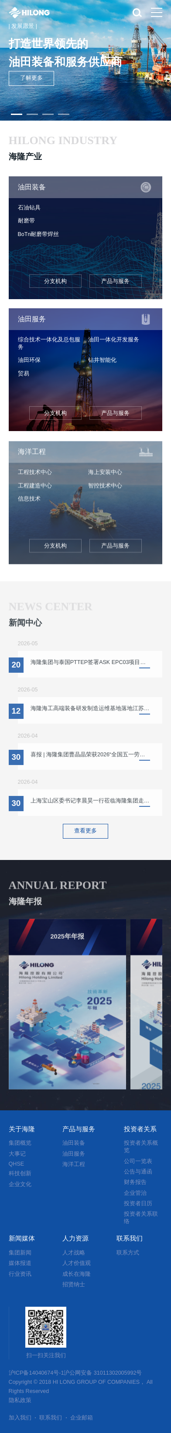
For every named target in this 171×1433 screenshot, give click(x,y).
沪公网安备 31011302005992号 (103, 1373)
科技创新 (20, 1173)
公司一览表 (138, 1161)
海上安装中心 (105, 476)
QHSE (16, 1164)
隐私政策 (20, 1400)
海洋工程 (73, 1164)
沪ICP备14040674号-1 (36, 1373)
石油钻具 (29, 208)
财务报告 (135, 1182)
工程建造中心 (35, 489)
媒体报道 (20, 1263)
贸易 (23, 374)
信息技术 (29, 502)
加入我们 (20, 1418)
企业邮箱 (81, 1418)
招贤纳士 (73, 1284)
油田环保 (29, 360)
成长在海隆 (76, 1274)
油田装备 (73, 1143)
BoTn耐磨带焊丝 (38, 234)
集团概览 (20, 1143)
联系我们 (50, 1418)
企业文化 (20, 1184)
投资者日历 (138, 1203)
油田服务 (73, 1154)
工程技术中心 (35, 476)
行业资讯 (20, 1274)
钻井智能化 (102, 360)
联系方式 (127, 1253)
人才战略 (73, 1253)
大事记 (17, 1154)
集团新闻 (20, 1253)
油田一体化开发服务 (113, 340)
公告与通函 (138, 1172)
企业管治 (135, 1193)
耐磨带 (26, 221)
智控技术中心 (105, 489)
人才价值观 (76, 1263)
